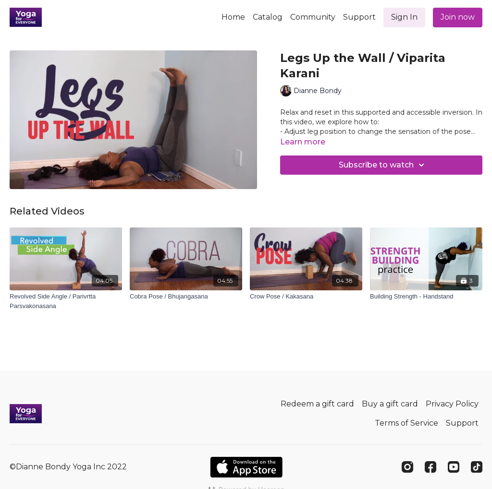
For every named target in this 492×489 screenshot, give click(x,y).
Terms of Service (406, 423)
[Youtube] (453, 467)
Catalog (268, 17)
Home (233, 17)
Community (312, 17)
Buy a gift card (390, 403)
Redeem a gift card (317, 403)
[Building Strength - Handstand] (426, 296)
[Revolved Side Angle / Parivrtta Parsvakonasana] (66, 301)
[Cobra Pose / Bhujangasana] (186, 296)
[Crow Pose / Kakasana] (306, 296)
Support (359, 17)
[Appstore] (246, 467)
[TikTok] (476, 467)
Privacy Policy (452, 403)
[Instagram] (407, 467)
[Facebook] (430, 467)
